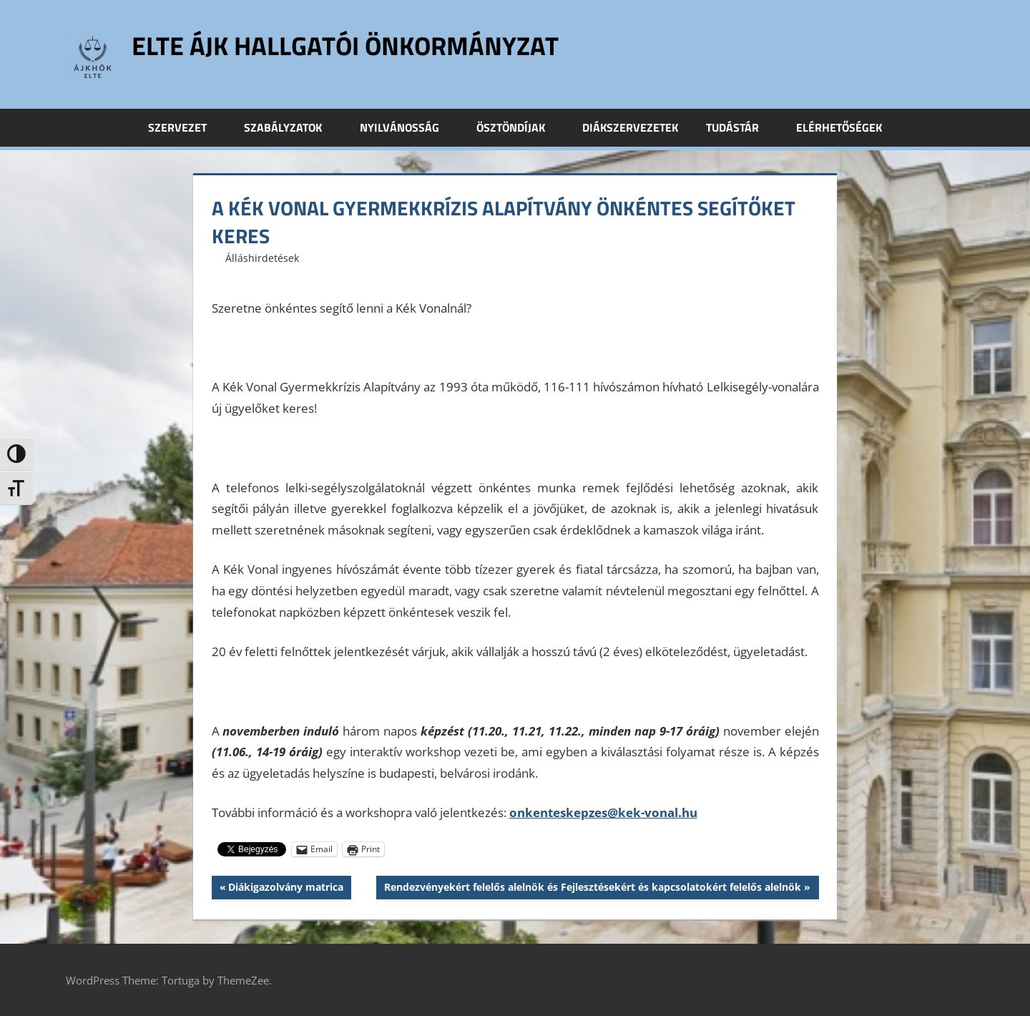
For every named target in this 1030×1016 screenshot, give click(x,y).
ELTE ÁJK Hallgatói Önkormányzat (345, 45)
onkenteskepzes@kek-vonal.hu (603, 812)
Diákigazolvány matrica (285, 888)
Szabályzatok (291, 127)
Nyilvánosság (407, 127)
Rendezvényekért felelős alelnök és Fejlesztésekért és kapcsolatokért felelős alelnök (592, 888)
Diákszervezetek (630, 127)
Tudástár (740, 127)
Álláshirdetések (262, 258)
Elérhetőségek (839, 127)
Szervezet (185, 127)
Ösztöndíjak (518, 127)
